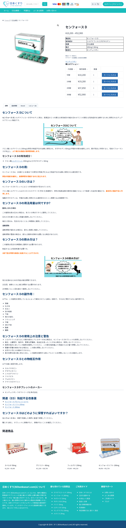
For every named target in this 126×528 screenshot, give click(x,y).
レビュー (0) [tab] (34, 106)
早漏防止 (27, 10)
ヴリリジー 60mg (42, 465)
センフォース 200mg (12, 407)
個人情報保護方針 (85, 504)
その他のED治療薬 (83, 57)
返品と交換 (83, 501)
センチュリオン (71, 61)
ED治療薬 (74, 57)
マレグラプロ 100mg (61, 510)
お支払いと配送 (85, 498)
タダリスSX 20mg (60, 501)
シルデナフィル (17, 161)
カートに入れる (110, 75)
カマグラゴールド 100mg (63, 492)
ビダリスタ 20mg (60, 507)
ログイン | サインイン (113, 4)
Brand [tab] (24, 106)
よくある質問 (38, 10)
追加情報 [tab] (15, 106)
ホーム (6, 10)
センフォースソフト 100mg (15, 404)
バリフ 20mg (58, 504)
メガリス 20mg (59, 513)
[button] (58, 25)
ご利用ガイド (110, 498)
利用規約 (82, 507)
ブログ (107, 501)
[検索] (44, 4)
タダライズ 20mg (60, 498)
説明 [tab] (6, 106)
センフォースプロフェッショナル (17, 402)
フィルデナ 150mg (74, 465)
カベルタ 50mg (10, 465)
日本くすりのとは (85, 492)
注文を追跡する (85, 495)
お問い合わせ (51, 10)
